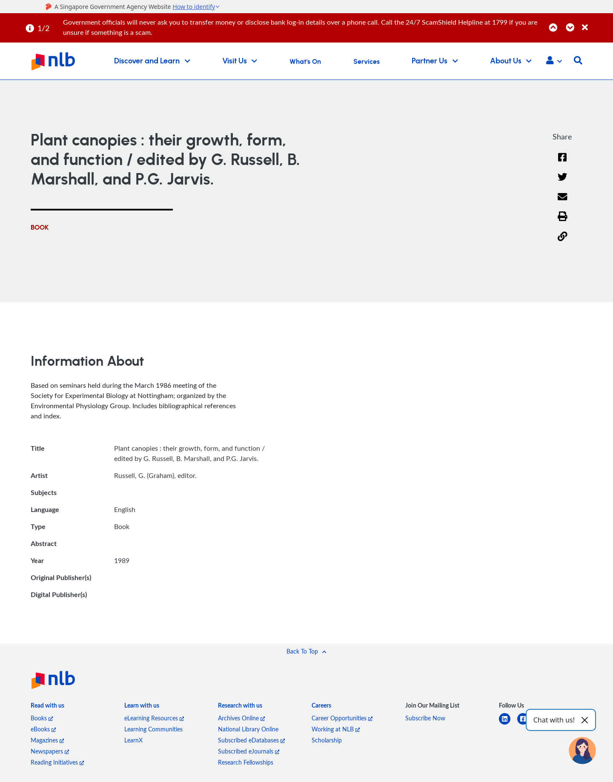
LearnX (133, 740)
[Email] (562, 202)
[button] (554, 61)
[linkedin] (508, 724)
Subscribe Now (425, 718)
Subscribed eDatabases (251, 740)
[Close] (596, 22)
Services (366, 61)
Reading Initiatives (57, 762)
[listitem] (47, 707)
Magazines (47, 740)
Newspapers (50, 751)
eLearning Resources (154, 718)
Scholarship (327, 740)
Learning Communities (153, 729)
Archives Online (241, 718)
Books (42, 718)
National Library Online (248, 729)
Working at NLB (336, 729)
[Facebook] (562, 163)
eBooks (43, 729)
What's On (305, 61)
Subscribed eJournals (248, 751)
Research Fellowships (245, 762)
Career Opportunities (342, 718)
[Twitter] (562, 183)
